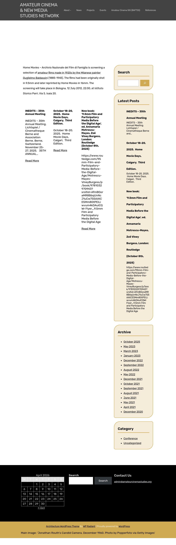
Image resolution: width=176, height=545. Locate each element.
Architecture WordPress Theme (62, 526)
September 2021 (133, 388)
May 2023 (129, 346)
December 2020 (133, 411)
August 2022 (131, 369)
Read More (32, 160)
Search (74, 475)
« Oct (41, 508)
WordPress (124, 526)
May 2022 (129, 374)
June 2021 (129, 397)
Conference (130, 438)
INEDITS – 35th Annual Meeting (35, 112)
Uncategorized (132, 443)
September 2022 (133, 365)
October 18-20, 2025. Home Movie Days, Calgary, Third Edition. (63, 117)
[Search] (144, 83)
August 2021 (131, 393)
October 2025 (131, 341)
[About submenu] (70, 10)
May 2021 (129, 402)
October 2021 (131, 383)
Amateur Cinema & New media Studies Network (39, 10)
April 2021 (129, 407)
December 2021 (132, 379)
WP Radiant (89, 526)
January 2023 (131, 355)
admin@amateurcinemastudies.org (133, 481)
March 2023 (130, 351)
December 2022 (133, 360)
